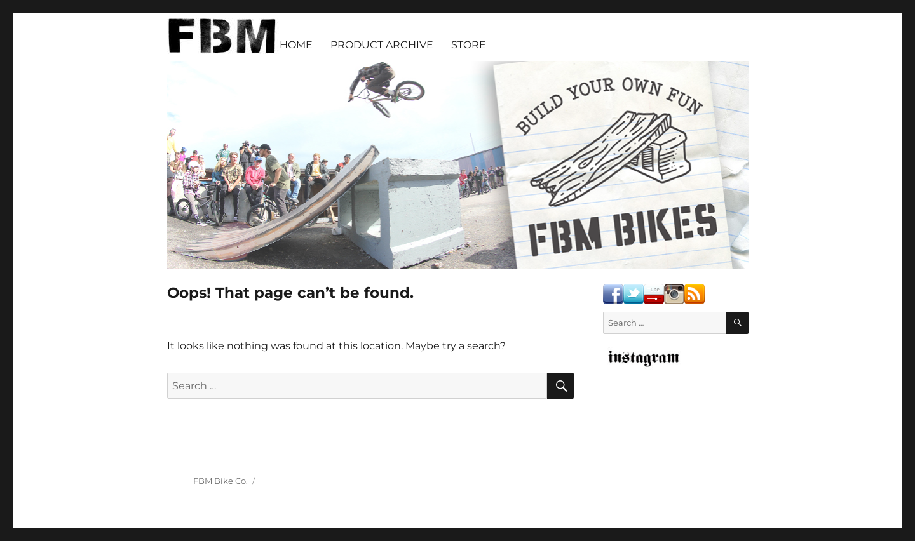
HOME (296, 45)
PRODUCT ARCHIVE (381, 45)
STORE (468, 45)
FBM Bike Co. (220, 481)
